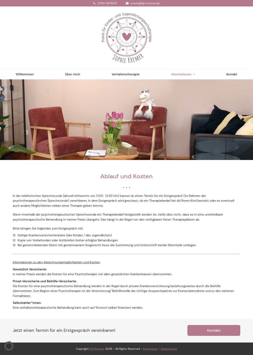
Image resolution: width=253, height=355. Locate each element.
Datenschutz (169, 349)
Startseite (113, 120)
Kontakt (213, 330)
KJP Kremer (96, 349)
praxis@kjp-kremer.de (145, 3)
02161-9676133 (107, 3)
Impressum (150, 349)
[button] (9, 346)
